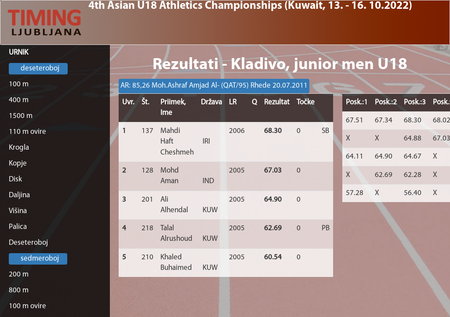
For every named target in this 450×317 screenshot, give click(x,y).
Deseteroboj (28, 243)
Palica (18, 227)
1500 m (21, 116)
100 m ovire (27, 306)
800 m (19, 290)
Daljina (19, 195)
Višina (18, 211)
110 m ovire (27, 132)
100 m (19, 84)
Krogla (19, 147)
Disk (15, 179)
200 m (19, 274)
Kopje (18, 163)
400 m (19, 100)
